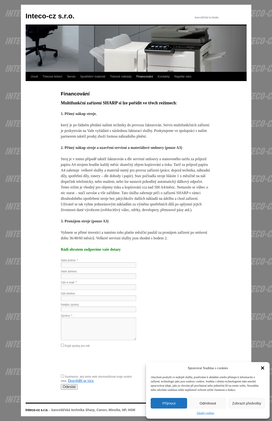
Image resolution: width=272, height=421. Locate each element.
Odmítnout (208, 403)
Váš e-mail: (69, 282)
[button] (262, 368)
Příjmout (169, 403)
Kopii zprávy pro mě (77, 345)
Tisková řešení (52, 76)
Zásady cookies (205, 413)
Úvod (34, 76)
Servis (71, 76)
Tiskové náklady (121, 76)
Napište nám (182, 76)
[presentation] (96, 360)
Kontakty (164, 76)
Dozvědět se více (81, 381)
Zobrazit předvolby (246, 403)
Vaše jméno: (69, 260)
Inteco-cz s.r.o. (50, 16)
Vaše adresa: (69, 271)
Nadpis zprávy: (70, 304)
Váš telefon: (68, 293)
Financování (144, 76)
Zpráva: (66, 315)
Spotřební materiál (92, 76)
